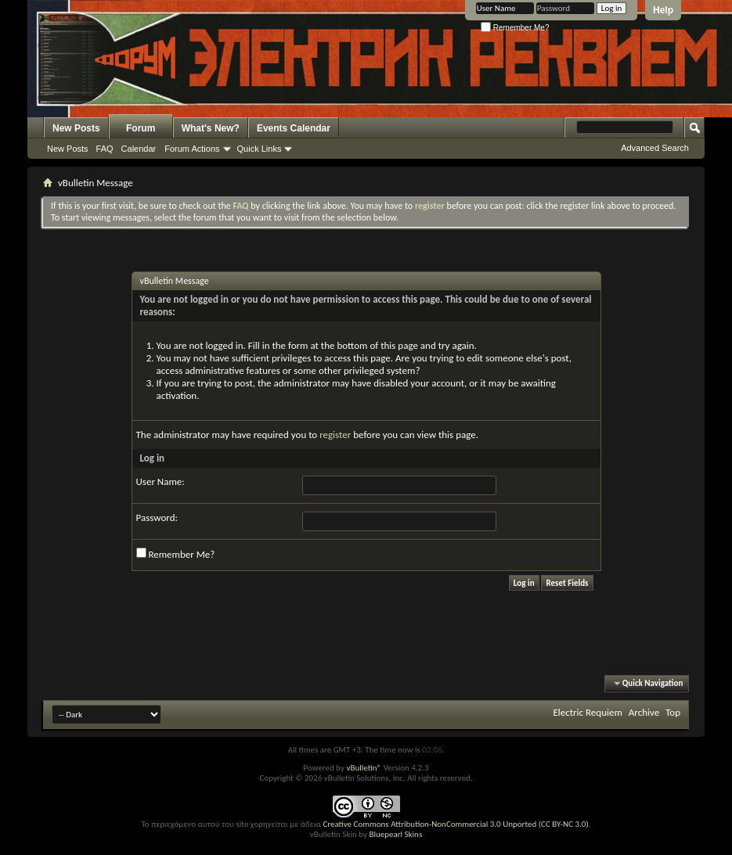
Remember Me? (515, 27)
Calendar (139, 148)
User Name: (160, 481)
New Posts (76, 128)
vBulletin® (363, 768)
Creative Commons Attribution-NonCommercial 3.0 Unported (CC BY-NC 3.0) (455, 824)
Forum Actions (191, 148)
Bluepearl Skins (395, 834)
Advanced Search (655, 148)
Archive (644, 712)
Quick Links (259, 148)
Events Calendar (293, 128)
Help (663, 10)
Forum (140, 128)
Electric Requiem (587, 712)
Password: (157, 517)
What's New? (211, 128)
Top (672, 712)
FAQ (105, 148)
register (335, 434)
